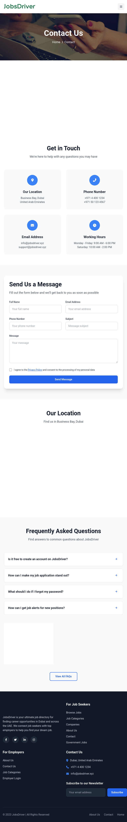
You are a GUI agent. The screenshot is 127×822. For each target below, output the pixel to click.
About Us (71, 730)
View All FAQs (63, 676)
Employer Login (12, 778)
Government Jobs (76, 742)
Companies (73, 724)
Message (14, 336)
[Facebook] (6, 739)
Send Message (63, 379)
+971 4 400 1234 (95, 198)
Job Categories (75, 718)
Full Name (14, 302)
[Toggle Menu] (121, 6)
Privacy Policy (35, 370)
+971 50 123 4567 (94, 202)
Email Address (73, 302)
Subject (69, 319)
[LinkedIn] (24, 739)
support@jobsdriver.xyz (32, 247)
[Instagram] (34, 739)
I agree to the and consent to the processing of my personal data (54, 370)
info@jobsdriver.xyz (32, 243)
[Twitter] (15, 739)
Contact (70, 736)
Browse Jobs (73, 712)
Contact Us (9, 766)
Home (56, 42)
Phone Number (17, 319)
